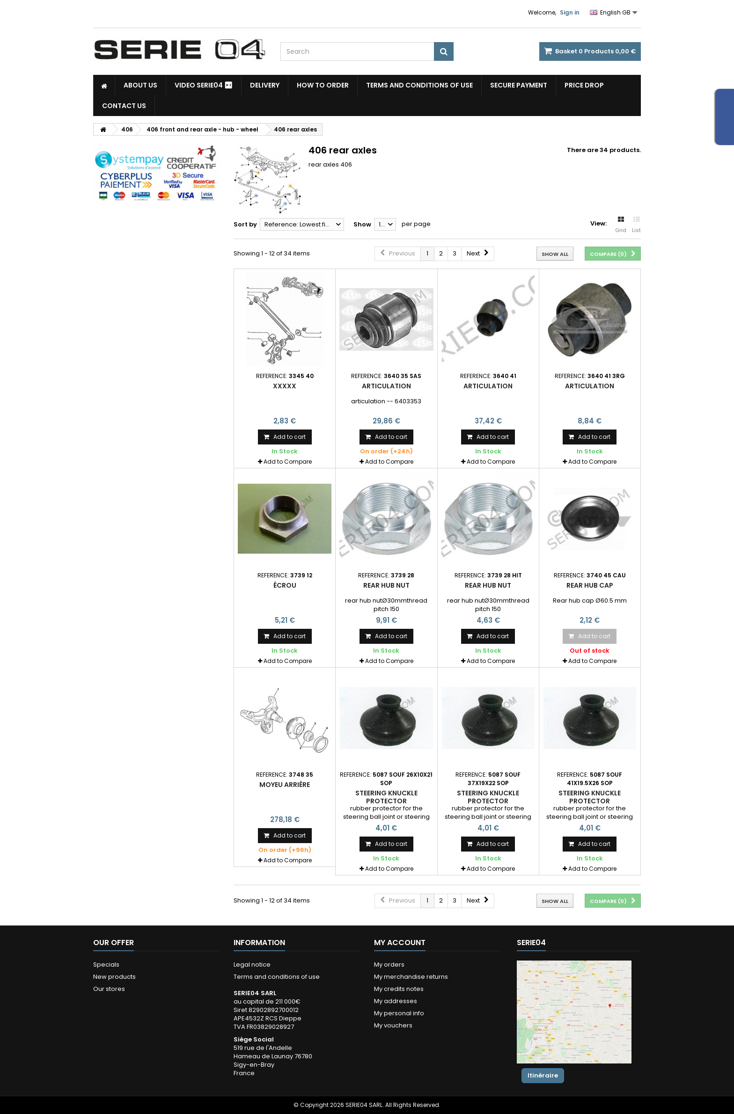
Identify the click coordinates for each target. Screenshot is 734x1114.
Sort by (245, 224)
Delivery (264, 85)
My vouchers (393, 1025)
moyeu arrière (284, 784)
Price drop (584, 85)
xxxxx (284, 386)
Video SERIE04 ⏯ (204, 85)
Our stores (109, 988)
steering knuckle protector (386, 796)
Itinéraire (543, 1075)
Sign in (570, 12)
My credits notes (399, 988)
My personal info (399, 1013)
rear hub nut (386, 585)
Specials (106, 964)
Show (362, 224)
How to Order (323, 85)
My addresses (395, 1001)
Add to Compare (288, 462)
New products (114, 976)
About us (140, 85)
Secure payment (518, 85)
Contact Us (124, 105)
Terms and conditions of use (419, 85)
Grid (620, 225)
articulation (386, 386)
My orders (389, 964)
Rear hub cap (589, 585)
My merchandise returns (411, 976)
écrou (284, 585)
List (636, 225)
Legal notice (252, 964)
